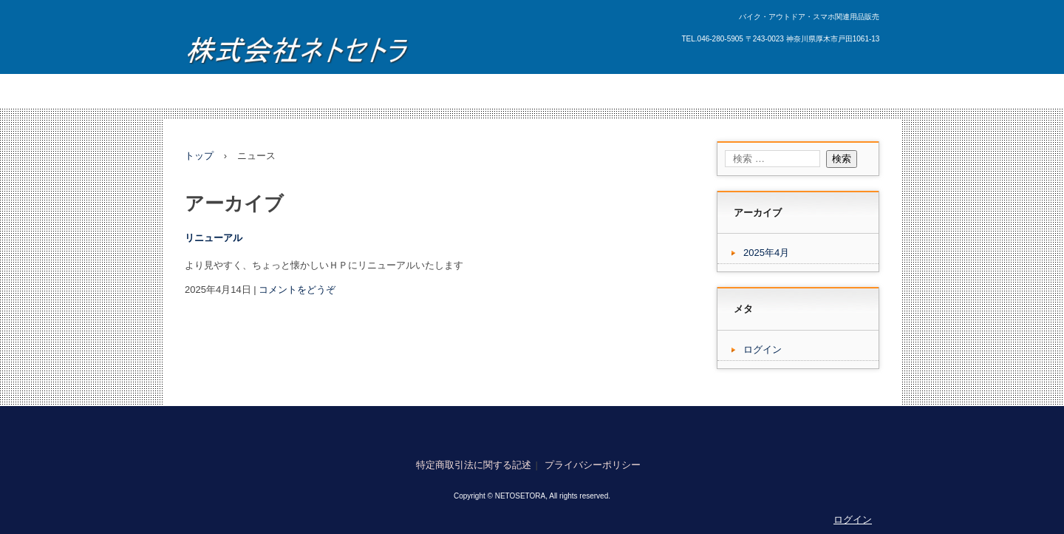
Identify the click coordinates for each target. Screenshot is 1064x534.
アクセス (540, 90)
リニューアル (213, 237)
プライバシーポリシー (593, 464)
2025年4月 (766, 252)
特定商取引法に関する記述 (473, 464)
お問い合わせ (473, 90)
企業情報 (598, 90)
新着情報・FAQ (391, 90)
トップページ (223, 90)
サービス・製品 (304, 90)
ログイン (762, 349)
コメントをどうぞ (297, 289)
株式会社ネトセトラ (297, 47)
